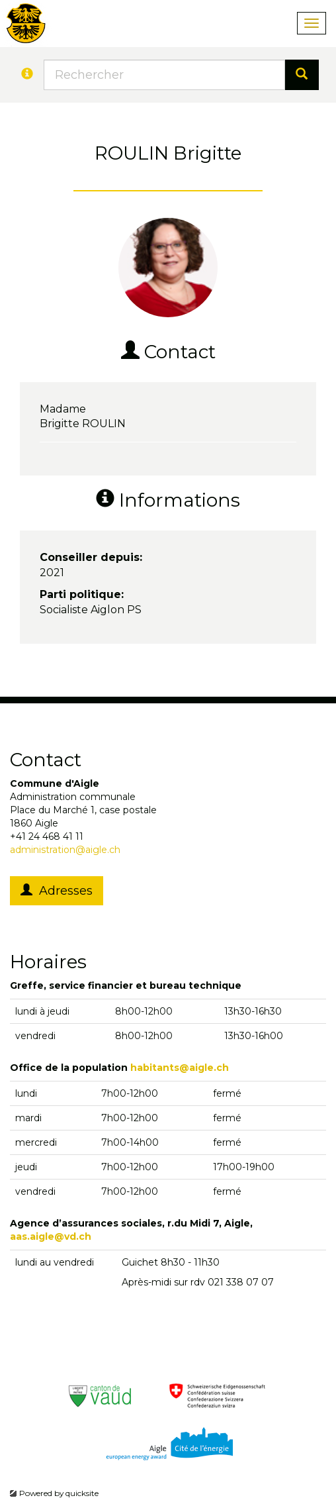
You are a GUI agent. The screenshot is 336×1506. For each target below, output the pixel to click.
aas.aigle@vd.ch (50, 1236)
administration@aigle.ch (65, 850)
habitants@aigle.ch (179, 1068)
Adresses (57, 890)
